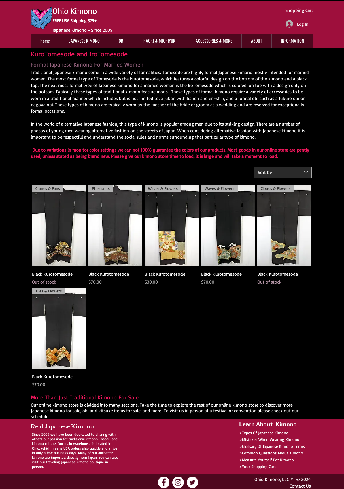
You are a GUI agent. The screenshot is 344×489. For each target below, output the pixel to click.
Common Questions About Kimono (272, 452)
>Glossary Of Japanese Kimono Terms (272, 446)
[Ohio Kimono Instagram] (178, 482)
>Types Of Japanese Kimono (263, 432)
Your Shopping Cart (259, 466)
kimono (92, 439)
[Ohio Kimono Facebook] (163, 482)
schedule (39, 416)
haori (105, 439)
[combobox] (283, 172)
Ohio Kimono (267, 479)
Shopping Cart (299, 10)
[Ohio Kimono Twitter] (192, 482)
